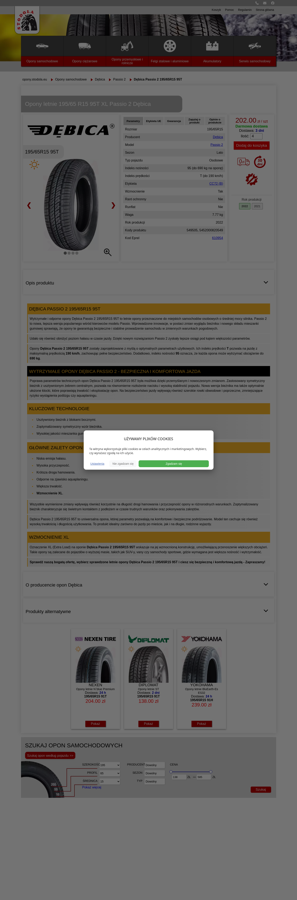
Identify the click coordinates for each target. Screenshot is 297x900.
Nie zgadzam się (123, 463)
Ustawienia (97, 463)
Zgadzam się (174, 463)
